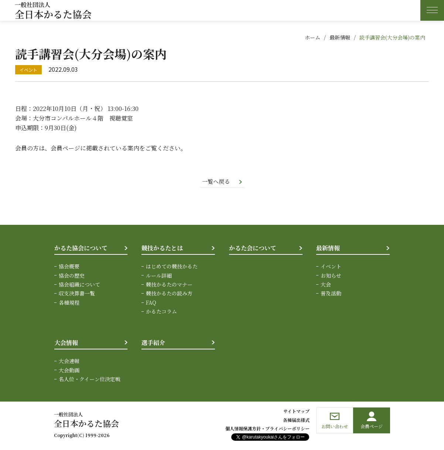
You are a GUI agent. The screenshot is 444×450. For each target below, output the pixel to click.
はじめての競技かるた (172, 267)
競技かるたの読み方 (169, 294)
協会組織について (79, 284)
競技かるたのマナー (169, 284)
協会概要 (69, 267)
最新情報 (339, 37)
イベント (331, 267)
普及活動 (331, 294)
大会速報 (69, 361)
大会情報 (66, 343)
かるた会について (252, 248)
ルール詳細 (159, 276)
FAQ (151, 303)
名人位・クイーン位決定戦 (89, 379)
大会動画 (69, 370)
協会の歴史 (72, 276)
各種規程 (69, 303)
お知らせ (331, 276)
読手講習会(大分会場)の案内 (392, 37)
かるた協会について (80, 248)
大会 (326, 284)
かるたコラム (161, 311)
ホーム (312, 37)
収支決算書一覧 (77, 294)
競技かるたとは (162, 248)
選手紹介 (153, 343)
